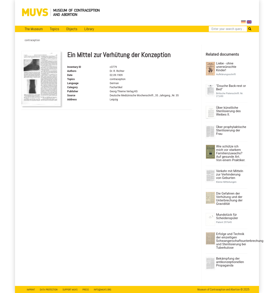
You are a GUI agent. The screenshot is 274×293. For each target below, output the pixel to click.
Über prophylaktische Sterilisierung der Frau (231, 130)
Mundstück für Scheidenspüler (227, 216)
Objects (71, 28)
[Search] (228, 29)
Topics (54, 28)
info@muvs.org (102, 289)
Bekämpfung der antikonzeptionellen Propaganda (230, 262)
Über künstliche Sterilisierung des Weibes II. (228, 111)
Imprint (31, 289)
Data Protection (49, 289)
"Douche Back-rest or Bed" (231, 87)
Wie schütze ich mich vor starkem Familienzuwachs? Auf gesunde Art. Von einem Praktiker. (231, 153)
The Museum (34, 28)
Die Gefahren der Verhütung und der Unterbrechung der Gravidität (229, 198)
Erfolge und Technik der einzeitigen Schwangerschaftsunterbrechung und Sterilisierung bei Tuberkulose (231, 240)
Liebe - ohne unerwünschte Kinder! (226, 67)
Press (85, 289)
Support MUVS (70, 289)
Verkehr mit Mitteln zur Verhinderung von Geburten (229, 174)
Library (89, 28)
